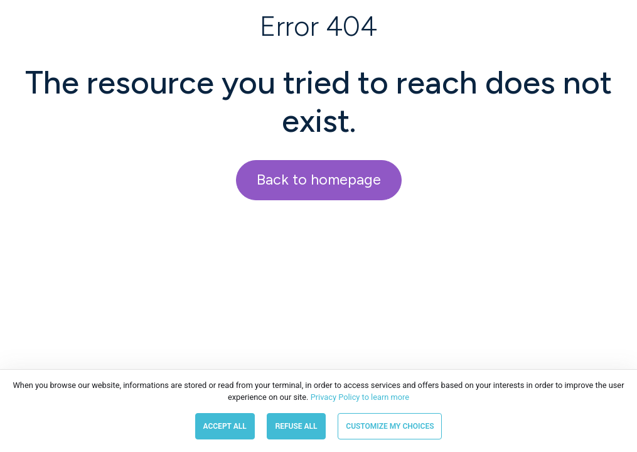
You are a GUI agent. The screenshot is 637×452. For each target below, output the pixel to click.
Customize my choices (390, 426)
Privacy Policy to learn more (358, 397)
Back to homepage (319, 179)
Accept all (225, 426)
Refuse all (296, 426)
